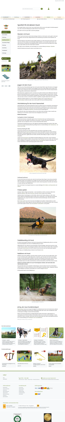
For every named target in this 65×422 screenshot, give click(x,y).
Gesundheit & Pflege (6, 31)
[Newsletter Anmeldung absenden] (38, 395)
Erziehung (4, 34)
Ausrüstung (4, 37)
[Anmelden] (49, 3)
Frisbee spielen (23, 190)
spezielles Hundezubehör (38, 192)
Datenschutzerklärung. (43, 397)
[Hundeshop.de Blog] (34, 419)
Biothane (31, 98)
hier (41, 37)
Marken (48, 6)
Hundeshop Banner (22, 382)
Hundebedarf (5, 6)
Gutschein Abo (21, 379)
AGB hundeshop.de (6, 380)
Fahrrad (46, 257)
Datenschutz (5, 379)
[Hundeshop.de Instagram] (30, 419)
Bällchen (23, 182)
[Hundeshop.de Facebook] (26, 419)
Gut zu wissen (4, 24)
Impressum (4, 384)
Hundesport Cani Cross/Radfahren (35, 306)
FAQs (4, 367)
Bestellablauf (5, 368)
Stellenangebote (21, 378)
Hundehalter (27, 6)
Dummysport (25, 127)
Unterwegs (4, 42)
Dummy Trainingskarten (40, 129)
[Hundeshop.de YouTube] (38, 419)
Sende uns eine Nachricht (48, 367)
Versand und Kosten (6, 378)
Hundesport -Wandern (50, 35)
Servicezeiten (21, 383)
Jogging (39, 88)
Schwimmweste (26, 237)
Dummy (28, 121)
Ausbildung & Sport (5, 29)
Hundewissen (4, 21)
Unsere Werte (21, 376)
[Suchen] (42, 3)
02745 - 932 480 (23, 367)
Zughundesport (21, 298)
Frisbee (39, 182)
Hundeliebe (38, 6)
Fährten (19, 175)
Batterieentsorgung (6, 383)
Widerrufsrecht (5, 382)
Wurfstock (32, 182)
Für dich (59, 6)
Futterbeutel (40, 108)
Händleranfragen (21, 380)
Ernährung (16, 6)
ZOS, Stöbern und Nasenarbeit (49, 174)
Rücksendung (5, 376)
